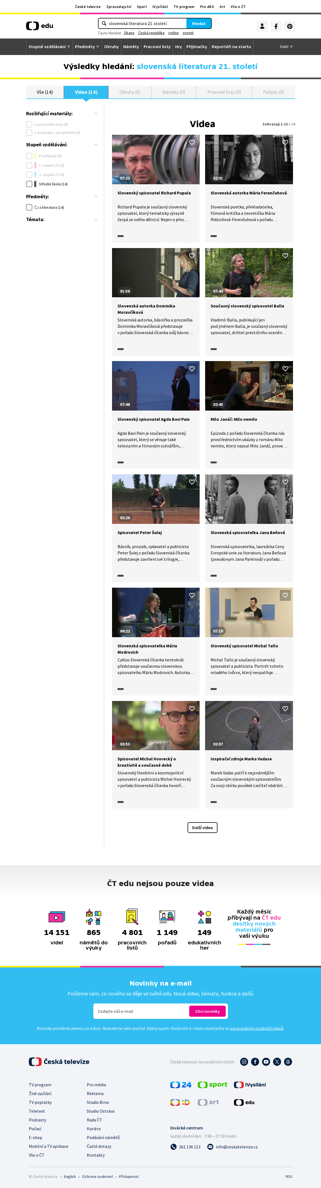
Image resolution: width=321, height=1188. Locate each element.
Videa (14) (86, 92)
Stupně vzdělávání (47, 47)
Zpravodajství (119, 6)
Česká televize (88, 6)
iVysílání (160, 6)
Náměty (131, 47)
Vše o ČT (238, 6)
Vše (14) (45, 92)
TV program (184, 6)
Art (222, 6)
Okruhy (111, 47)
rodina (173, 32)
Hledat (199, 23)
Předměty (85, 47)
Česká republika (151, 32)
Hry (178, 47)
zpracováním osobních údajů (256, 1028)
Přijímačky (196, 47)
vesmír (188, 32)
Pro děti (207, 6)
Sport (142, 6)
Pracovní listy (157, 47)
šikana (129, 32)
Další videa (202, 827)
